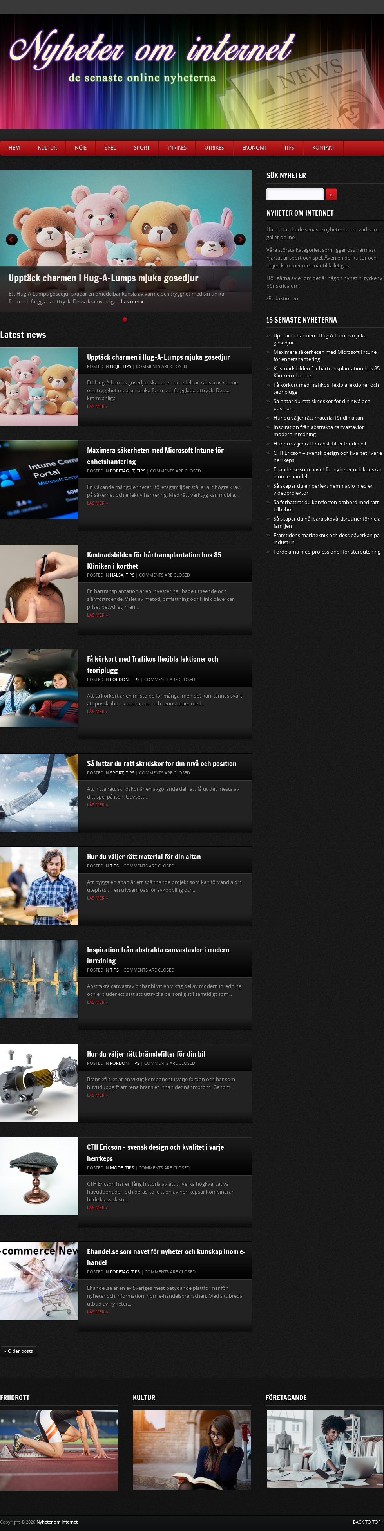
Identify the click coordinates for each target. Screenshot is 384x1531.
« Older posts (18, 1351)
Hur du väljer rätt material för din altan (144, 856)
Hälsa (116, 575)
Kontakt (323, 148)
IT (132, 471)
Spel (110, 148)
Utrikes (214, 148)
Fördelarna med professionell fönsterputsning (327, 552)
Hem (14, 148)
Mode (116, 1167)
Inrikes (177, 148)
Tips (289, 148)
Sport (142, 148)
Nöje (81, 148)
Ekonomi (254, 148)
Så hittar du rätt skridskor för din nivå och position (162, 763)
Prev (12, 239)
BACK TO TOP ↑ (368, 1522)
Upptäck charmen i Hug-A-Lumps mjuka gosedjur (104, 277)
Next (240, 239)
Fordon (119, 679)
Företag (119, 471)
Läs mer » (132, 302)
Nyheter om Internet (57, 1522)
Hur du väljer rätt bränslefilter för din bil (146, 1054)
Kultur (47, 148)
